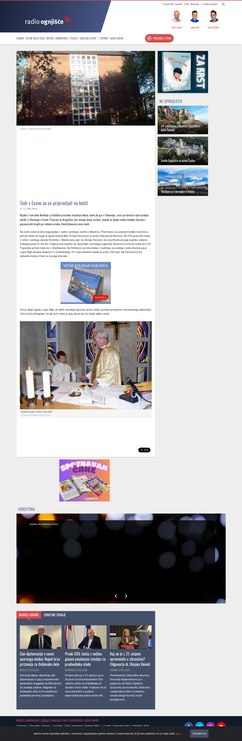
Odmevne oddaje (55, 614)
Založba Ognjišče (210, 4)
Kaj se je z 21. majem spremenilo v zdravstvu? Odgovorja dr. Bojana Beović (130, 659)
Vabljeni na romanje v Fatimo (177, 191)
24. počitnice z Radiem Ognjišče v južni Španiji (180, 127)
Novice (50, 38)
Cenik (186, 4)
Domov (20, 38)
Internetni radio (121, 726)
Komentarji (61, 38)
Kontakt (178, 4)
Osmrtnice (22, 726)
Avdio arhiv (116, 38)
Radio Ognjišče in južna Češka (178, 160)
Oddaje (74, 38)
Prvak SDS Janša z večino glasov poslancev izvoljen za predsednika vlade (85, 659)
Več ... (179, 737)
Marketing (194, 4)
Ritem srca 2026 (35, 38)
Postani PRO (168, 4)
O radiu (107, 726)
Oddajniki (137, 726)
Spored (104, 38)
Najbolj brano (29, 614)
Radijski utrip (88, 38)
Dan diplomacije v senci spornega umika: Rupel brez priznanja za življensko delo (40, 659)
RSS (146, 726)
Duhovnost (76, 720)
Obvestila (35, 726)
